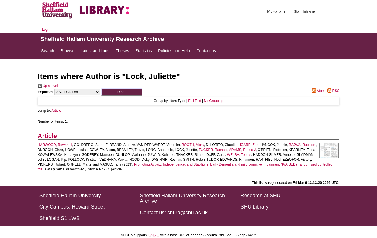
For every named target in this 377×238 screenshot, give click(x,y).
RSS (332, 91)
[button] (121, 92)
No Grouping (213, 101)
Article (56, 111)
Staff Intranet (304, 11)
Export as (45, 92)
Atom (317, 91)
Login (46, 29)
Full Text (194, 101)
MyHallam (276, 11)
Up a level (48, 86)
